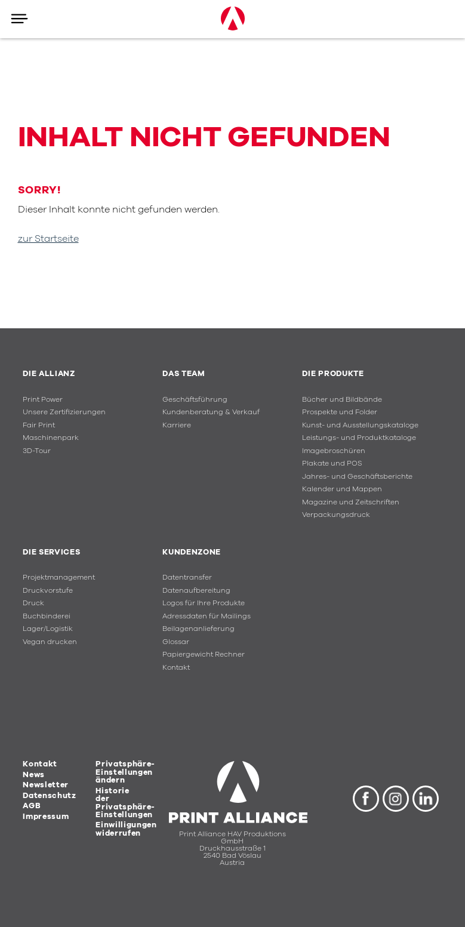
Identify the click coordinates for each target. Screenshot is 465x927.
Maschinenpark (51, 438)
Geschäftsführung (194, 400)
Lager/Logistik (48, 629)
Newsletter (46, 785)
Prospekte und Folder (339, 412)
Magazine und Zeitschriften (350, 502)
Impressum (46, 816)
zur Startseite (48, 239)
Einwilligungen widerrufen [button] (126, 829)
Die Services (51, 552)
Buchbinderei (46, 616)
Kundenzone (191, 552)
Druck (33, 603)
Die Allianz (49, 373)
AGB (32, 806)
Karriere (176, 425)
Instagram (396, 799)
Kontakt (176, 668)
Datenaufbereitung (196, 591)
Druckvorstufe (48, 591)
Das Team (183, 373)
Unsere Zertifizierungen (64, 412)
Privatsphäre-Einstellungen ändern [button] (125, 772)
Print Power (43, 400)
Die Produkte (333, 373)
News (34, 775)
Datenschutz (49, 796)
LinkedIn (425, 799)
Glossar (175, 642)
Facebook (366, 799)
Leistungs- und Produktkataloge (359, 438)
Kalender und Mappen (342, 489)
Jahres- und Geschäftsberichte (357, 477)
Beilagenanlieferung (198, 629)
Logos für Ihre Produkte (203, 603)
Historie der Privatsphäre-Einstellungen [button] (125, 803)
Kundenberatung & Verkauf (211, 412)
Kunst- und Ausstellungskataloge (360, 425)
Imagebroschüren (333, 451)
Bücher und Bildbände (342, 400)
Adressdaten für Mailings (206, 616)
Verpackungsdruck (336, 515)
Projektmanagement (59, 577)
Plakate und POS (332, 463)
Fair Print (39, 425)
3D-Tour (37, 451)
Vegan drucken (50, 642)
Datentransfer (187, 577)
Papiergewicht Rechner (203, 654)
